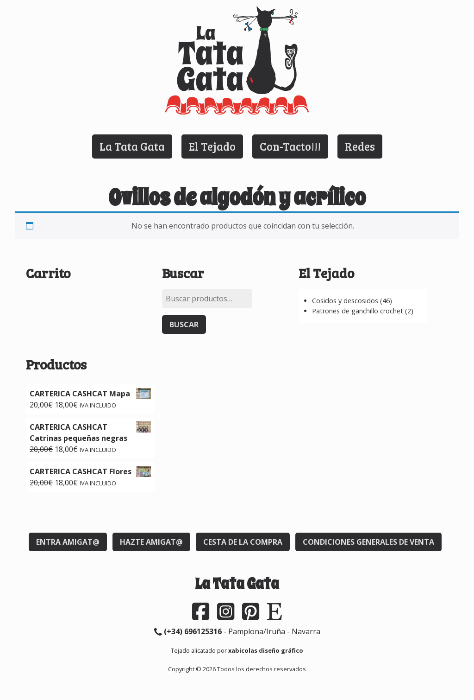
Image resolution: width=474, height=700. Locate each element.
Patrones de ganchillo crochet (357, 310)
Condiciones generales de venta (368, 542)
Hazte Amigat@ (151, 542)
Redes (360, 146)
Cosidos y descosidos (345, 300)
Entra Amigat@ (68, 542)
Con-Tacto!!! (290, 146)
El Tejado (212, 146)
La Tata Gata (132, 146)
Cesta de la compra (242, 542)
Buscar (184, 324)
